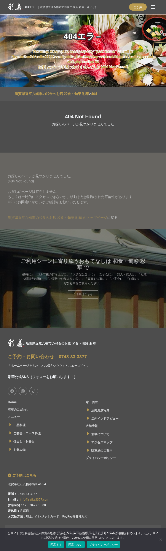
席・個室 (92, 402)
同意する (56, 544)
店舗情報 (92, 425)
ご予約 (137, 7)
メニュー (14, 416)
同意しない (75, 544)
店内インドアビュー (102, 418)
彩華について (97, 434)
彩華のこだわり (18, 409)
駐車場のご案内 (99, 450)
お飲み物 (17, 449)
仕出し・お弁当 (21, 441)
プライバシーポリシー (101, 457)
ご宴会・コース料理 (24, 433)
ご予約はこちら (22, 475)
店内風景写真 (97, 410)
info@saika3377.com (34, 499)
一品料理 (17, 425)
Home (12, 402)
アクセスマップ (99, 442)
